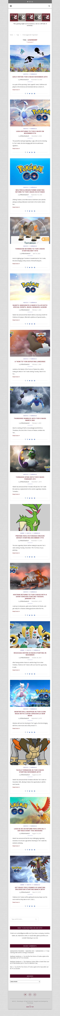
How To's (25, 74)
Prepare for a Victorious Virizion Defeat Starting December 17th (30, 542)
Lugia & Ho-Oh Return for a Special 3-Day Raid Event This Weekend (30, 836)
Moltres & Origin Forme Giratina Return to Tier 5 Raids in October (30, 193)
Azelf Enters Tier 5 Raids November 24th (30, 78)
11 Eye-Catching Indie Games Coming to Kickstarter (30, 958)
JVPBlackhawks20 (24, 81)
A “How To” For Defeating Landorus (30, 367)
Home (11, 35)
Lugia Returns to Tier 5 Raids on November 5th (30, 134)
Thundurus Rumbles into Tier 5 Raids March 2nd (30, 425)
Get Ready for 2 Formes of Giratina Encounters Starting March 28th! (30, 895)
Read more (16, 92)
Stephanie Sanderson (15, 963)
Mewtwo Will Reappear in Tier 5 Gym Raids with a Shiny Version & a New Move (30, 720)
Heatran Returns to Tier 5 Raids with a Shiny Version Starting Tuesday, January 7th (30, 602)
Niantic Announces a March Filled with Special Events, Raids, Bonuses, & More (30, 310)
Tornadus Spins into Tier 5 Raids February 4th (30, 483)
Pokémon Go (33, 74)
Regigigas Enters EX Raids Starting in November (30, 660)
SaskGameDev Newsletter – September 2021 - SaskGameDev (27, 958)
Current (22, 538)
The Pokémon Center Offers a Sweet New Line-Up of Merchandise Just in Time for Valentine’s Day (29, 969)
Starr (11, 974)
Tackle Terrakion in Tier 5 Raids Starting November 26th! (30, 778)
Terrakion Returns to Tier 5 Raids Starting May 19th (30, 252)
